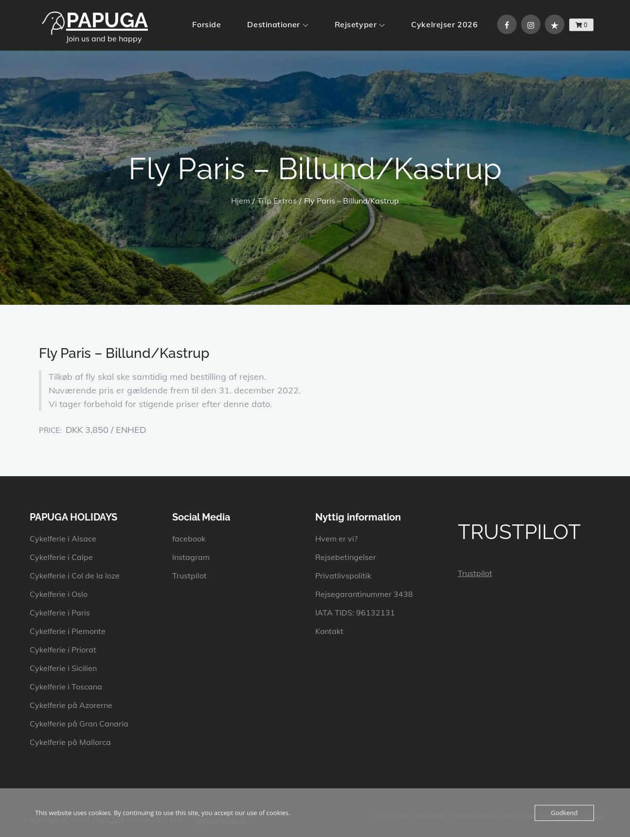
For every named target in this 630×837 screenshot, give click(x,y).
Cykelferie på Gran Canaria (79, 723)
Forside (206, 24)
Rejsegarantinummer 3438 (364, 594)
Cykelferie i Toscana (66, 686)
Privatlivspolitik (343, 575)
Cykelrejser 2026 (444, 24)
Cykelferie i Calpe (61, 557)
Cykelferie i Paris (60, 612)
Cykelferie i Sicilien (63, 668)
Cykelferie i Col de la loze (75, 575)
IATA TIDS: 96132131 (355, 612)
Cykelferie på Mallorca (70, 742)
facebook (188, 538)
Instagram (191, 557)
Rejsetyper (360, 24)
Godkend (564, 812)
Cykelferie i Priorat (63, 649)
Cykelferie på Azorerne (71, 705)
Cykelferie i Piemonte (68, 631)
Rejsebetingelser (345, 557)
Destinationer (277, 24)
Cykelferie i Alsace (63, 538)
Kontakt (329, 631)
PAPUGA (107, 20)
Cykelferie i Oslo (59, 594)
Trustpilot (189, 575)
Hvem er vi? (336, 538)
